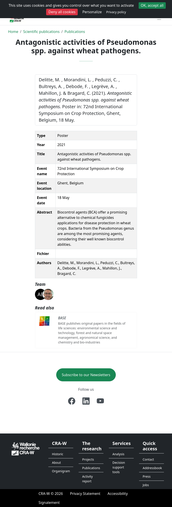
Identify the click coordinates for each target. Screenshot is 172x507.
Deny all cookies (61, 11)
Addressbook (152, 468)
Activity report (87, 478)
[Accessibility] (117, 493)
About (56, 462)
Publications (74, 31)
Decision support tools (118, 467)
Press (146, 476)
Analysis (118, 454)
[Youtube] (100, 401)
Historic (57, 454)
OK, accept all (152, 5)
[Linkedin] (86, 401)
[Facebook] (71, 401)
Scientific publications (41, 31)
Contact (148, 459)
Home (13, 31)
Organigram (61, 471)
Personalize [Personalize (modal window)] (92, 11)
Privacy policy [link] (116, 12)
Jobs (146, 485)
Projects (88, 459)
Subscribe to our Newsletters (86, 374)
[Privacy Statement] (85, 493)
